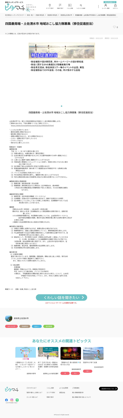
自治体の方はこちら (107, 389)
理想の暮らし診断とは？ (34, 392)
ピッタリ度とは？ (32, 397)
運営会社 (62, 392)
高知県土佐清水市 (66, 15)
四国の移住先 (40, 15)
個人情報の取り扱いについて (81, 397)
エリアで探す (51, 392)
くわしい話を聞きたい (61, 297)
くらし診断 (50, 388)
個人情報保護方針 (78, 392)
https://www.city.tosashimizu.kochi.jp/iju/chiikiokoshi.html (32, 125)
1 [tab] (61, 106)
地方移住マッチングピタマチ (14, 15)
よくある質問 (63, 388)
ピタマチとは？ (32, 388)
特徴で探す (50, 397)
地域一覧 (30, 15)
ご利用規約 (75, 388)
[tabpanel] (61, 72)
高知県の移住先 (52, 15)
